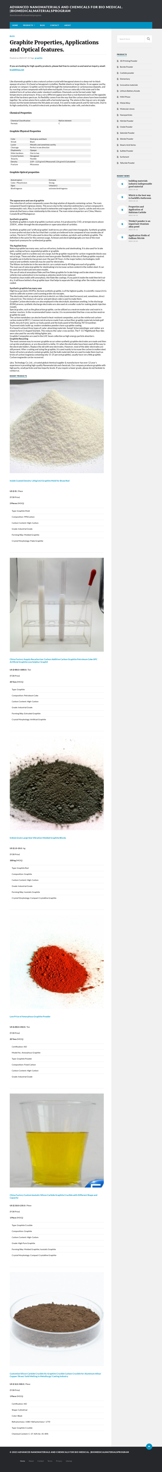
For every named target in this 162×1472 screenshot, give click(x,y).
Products (28, 25)
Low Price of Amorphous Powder (29, 1016)
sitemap (69, 1461)
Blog (42, 25)
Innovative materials (129, 85)
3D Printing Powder (128, 61)
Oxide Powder (126, 127)
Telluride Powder (127, 163)
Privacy (59, 1461)
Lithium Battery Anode (130, 91)
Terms (50, 1461)
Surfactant (124, 157)
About (67, 25)
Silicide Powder (126, 139)
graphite (39, 58)
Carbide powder (127, 73)
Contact (54, 25)
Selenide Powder (127, 133)
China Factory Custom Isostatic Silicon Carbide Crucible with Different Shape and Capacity (55, 1195)
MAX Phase (125, 97)
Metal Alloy (125, 103)
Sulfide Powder (126, 151)
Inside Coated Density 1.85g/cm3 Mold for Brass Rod (37, 480)
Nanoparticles (126, 115)
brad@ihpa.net (17, 69)
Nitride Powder (126, 121)
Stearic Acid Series (128, 145)
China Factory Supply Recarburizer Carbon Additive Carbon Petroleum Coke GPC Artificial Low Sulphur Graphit (55, 660)
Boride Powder (126, 67)
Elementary (125, 79)
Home (15, 25)
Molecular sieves (127, 109)
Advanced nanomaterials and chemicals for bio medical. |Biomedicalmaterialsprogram (68, 9)
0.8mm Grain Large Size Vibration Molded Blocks (36, 837)
